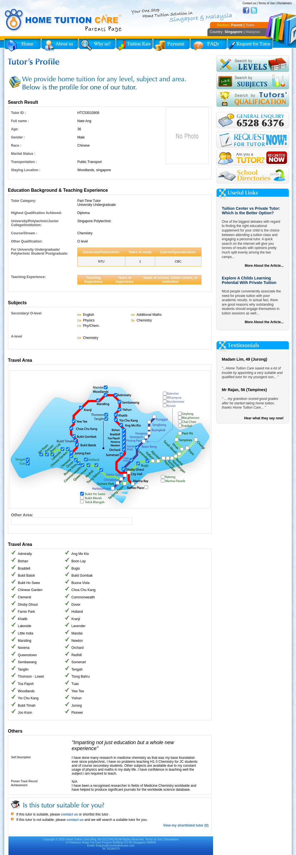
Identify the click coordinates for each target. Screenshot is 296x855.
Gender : (18, 137)
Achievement (19, 785)
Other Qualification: (27, 241)
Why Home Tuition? (97, 45)
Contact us (249, 3)
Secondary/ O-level (26, 313)
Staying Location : (25, 170)
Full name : (20, 121)
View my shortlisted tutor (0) (186, 825)
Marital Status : (23, 154)
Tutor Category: (23, 201)
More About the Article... (264, 266)
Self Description (21, 757)
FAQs (208, 45)
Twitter (254, 10)
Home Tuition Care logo (63, 20)
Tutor (250, 25)
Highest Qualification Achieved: (36, 213)
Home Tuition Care (77, 839)
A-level (16, 336)
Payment (171, 45)
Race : (16, 145)
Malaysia (252, 32)
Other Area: (22, 515)
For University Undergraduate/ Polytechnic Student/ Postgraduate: (39, 251)
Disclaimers (284, 3)
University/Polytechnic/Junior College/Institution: (35, 223)
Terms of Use (266, 3)
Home (22, 45)
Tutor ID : (18, 113)
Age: (15, 129)
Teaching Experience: (28, 277)
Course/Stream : (24, 233)
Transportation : (24, 162)
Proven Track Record (24, 781)
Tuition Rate (134, 45)
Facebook (246, 10)
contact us (69, 814)
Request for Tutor (250, 45)
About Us (59, 45)
